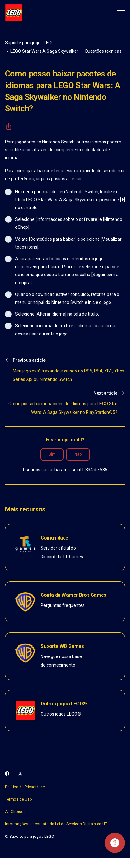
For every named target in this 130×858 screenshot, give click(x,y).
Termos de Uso (18, 799)
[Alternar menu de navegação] (120, 13)
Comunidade (54, 538)
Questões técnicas (103, 51)
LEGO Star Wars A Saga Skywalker (44, 51)
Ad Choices (15, 811)
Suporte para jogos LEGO (29, 42)
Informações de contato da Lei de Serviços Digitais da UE (56, 824)
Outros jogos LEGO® (64, 704)
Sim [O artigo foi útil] (51, 454)
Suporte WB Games (62, 646)
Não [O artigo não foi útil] (78, 454)
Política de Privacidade (25, 787)
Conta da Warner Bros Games (73, 595)
